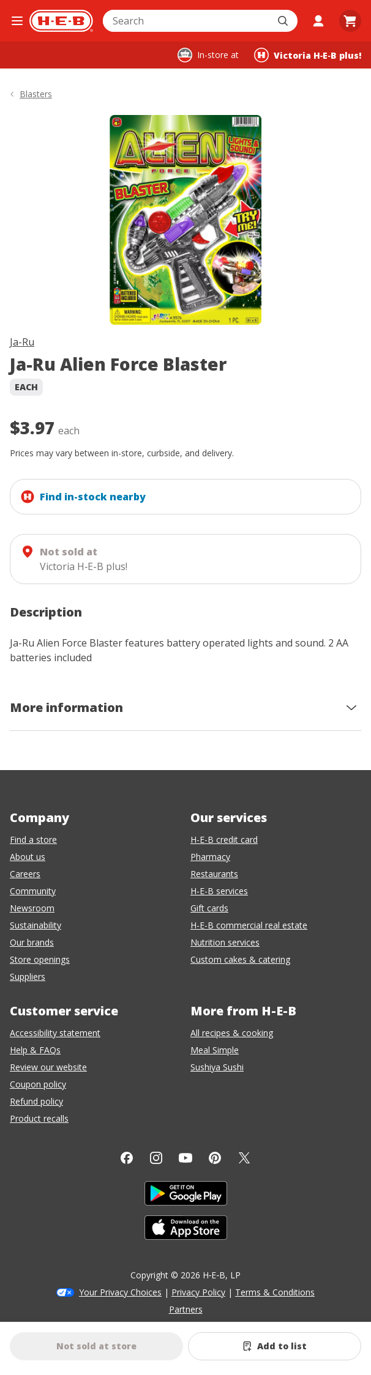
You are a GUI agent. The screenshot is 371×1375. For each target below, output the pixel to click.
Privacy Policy (198, 1292)
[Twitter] (244, 1157)
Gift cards (209, 908)
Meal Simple (214, 1050)
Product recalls (39, 1118)
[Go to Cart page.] (350, 21)
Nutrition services (225, 942)
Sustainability (35, 925)
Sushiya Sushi (217, 1067)
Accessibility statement (55, 1033)
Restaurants (214, 874)
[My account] (318, 21)
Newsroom (32, 908)
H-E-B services (219, 891)
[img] (185, 220)
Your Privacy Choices (120, 1292)
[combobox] (187, 21)
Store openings (40, 959)
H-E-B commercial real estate (248, 925)
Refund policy (36, 1101)
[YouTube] (185, 1157)
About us (27, 856)
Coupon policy (38, 1084)
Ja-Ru (22, 342)
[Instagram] (156, 1157)
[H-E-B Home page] (61, 21)
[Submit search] (284, 21)
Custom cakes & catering (240, 959)
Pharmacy (210, 856)
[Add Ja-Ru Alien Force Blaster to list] (274, 1346)
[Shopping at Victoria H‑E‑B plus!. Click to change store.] (307, 55)
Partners (186, 1309)
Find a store (33, 839)
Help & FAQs (35, 1050)
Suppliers (27, 976)
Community (33, 891)
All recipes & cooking (231, 1033)
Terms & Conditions (275, 1292)
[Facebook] (126, 1157)
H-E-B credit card (224, 839)
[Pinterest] (214, 1157)
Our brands (32, 942)
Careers (25, 874)
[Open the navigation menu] (17, 20)
